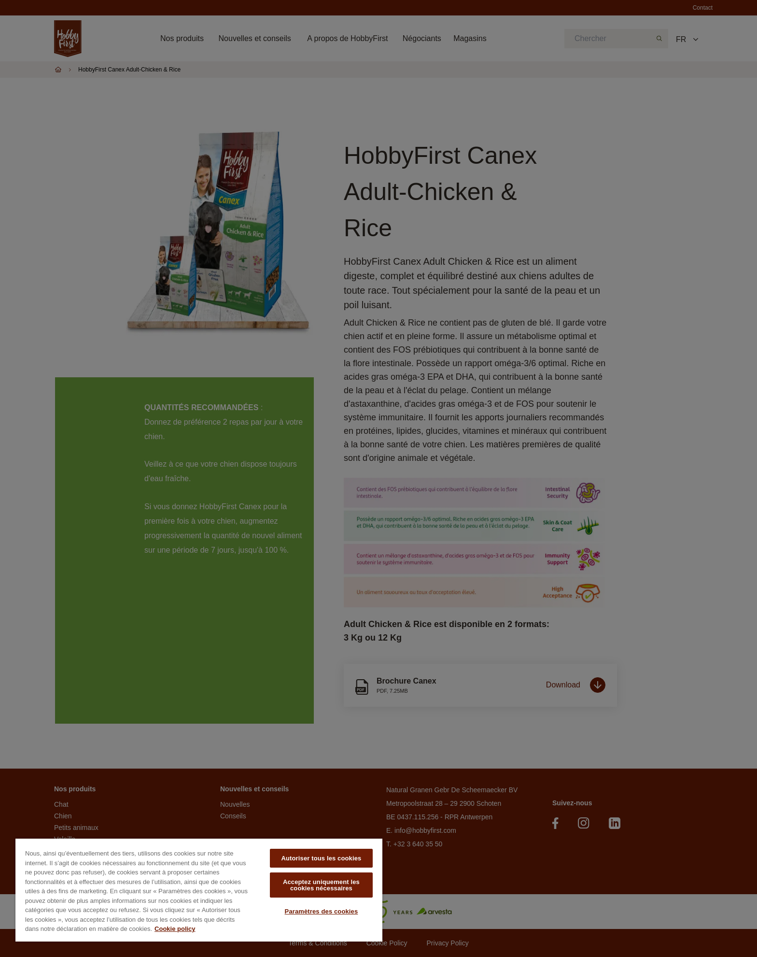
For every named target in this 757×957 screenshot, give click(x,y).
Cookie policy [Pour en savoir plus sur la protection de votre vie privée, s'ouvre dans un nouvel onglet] (175, 928)
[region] (198, 890)
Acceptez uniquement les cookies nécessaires (321, 885)
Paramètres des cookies (321, 911)
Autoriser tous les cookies (321, 858)
